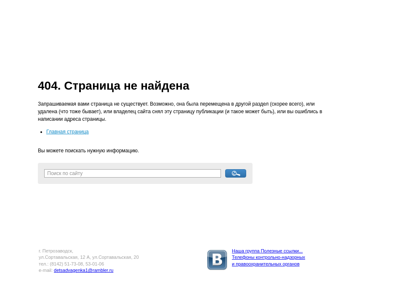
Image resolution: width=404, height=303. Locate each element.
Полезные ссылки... (282, 250)
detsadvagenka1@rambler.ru (83, 270)
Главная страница (67, 132)
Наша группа (246, 250)
